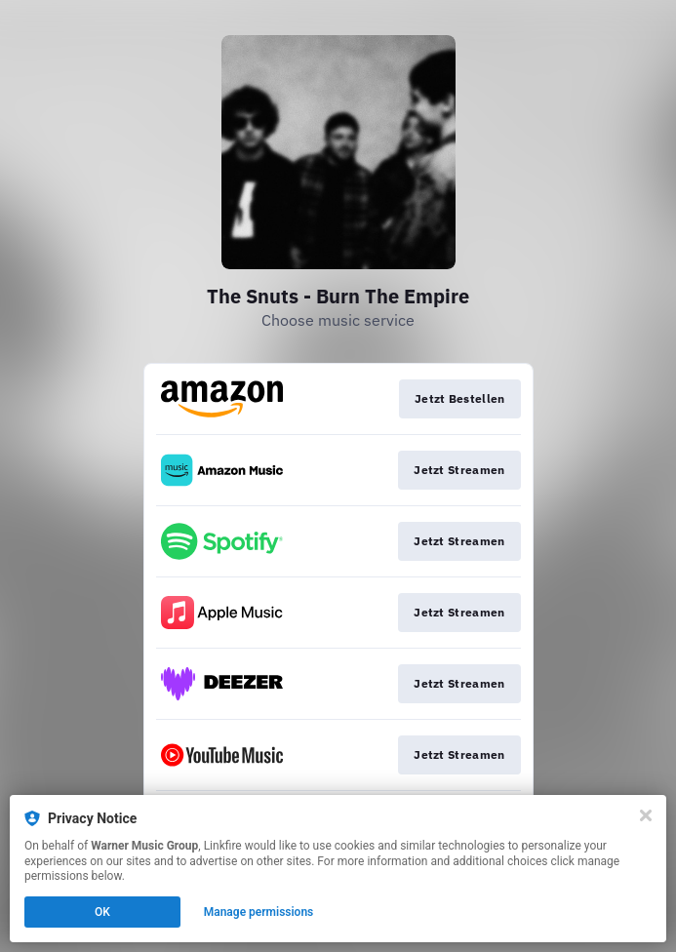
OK (102, 912)
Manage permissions (259, 912)
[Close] (645, 815)
